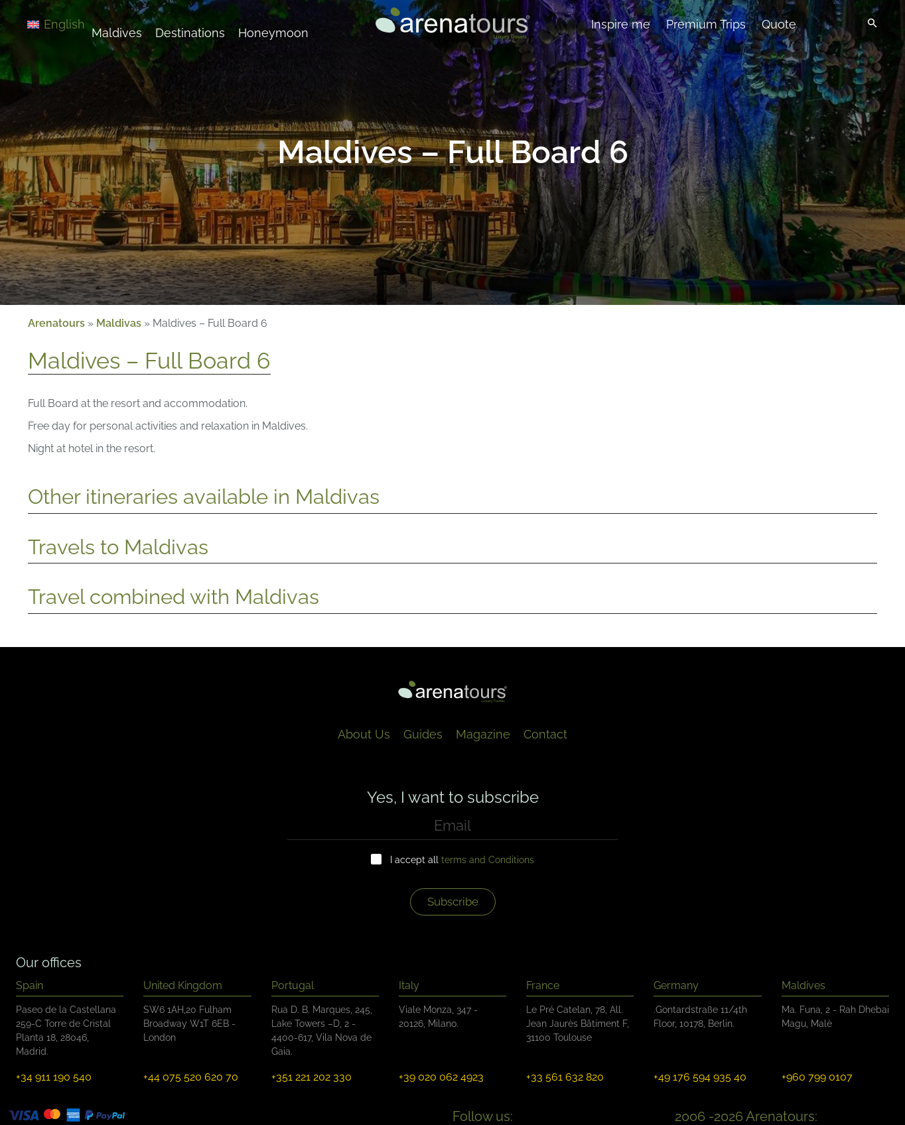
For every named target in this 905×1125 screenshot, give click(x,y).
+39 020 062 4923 (441, 1077)
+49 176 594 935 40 (700, 1077)
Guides (423, 734)
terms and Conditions (487, 860)
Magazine (483, 734)
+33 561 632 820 (565, 1077)
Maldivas (118, 323)
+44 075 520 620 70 (190, 1077)
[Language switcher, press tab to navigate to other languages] (74, 23)
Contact (545, 734)
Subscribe (452, 901)
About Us (364, 734)
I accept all (462, 860)
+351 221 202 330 (311, 1077)
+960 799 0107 (817, 1077)
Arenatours (56, 323)
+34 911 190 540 (54, 1077)
